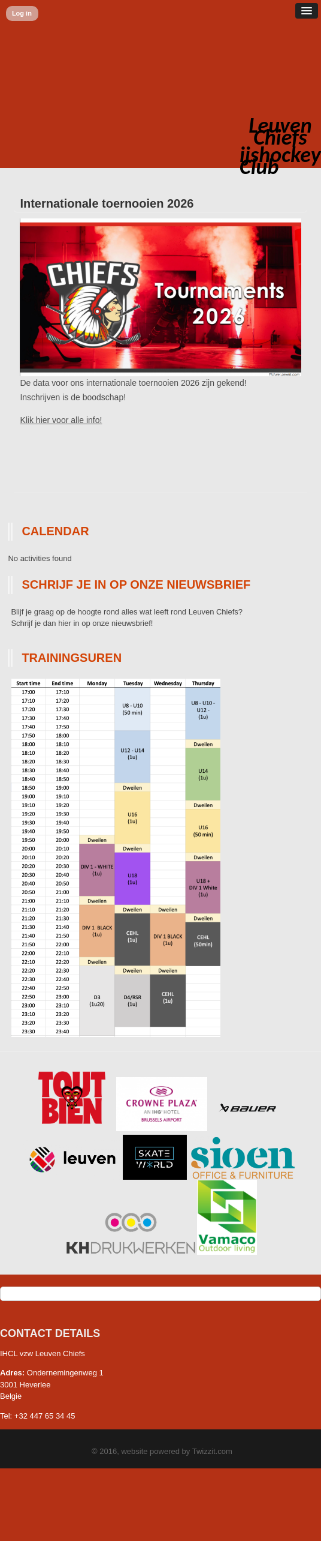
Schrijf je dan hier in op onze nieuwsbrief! (82, 623)
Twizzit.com (212, 1451)
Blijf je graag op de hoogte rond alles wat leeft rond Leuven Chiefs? (127, 611)
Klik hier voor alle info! (61, 420)
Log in (22, 13)
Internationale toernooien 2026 (106, 203)
